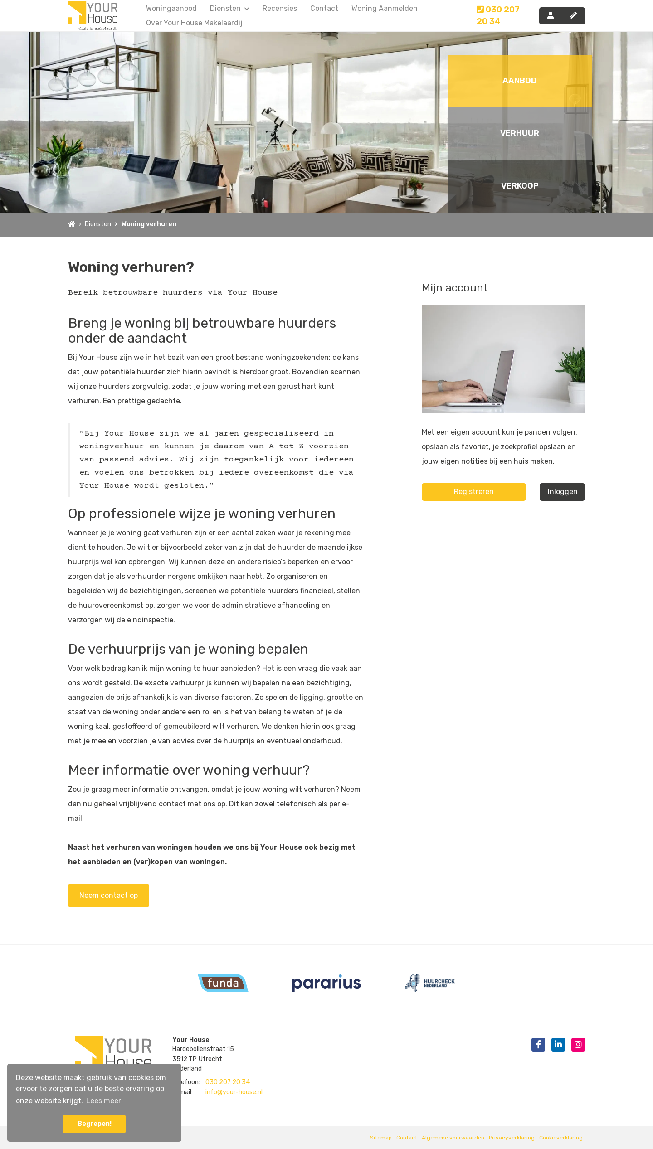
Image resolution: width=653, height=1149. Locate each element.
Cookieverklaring (561, 1137)
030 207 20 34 (498, 15)
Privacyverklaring (512, 1137)
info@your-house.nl (234, 1092)
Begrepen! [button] (95, 1124)
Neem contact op (108, 895)
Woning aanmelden (384, 8)
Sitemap (381, 1137)
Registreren (474, 491)
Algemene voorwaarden (453, 1137)
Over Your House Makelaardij (194, 23)
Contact (324, 8)
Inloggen (563, 491)
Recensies (280, 8)
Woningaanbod (171, 8)
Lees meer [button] (103, 1100)
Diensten (229, 8)
